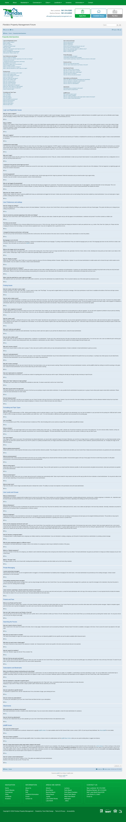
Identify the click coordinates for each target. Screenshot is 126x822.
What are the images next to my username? (12, 64)
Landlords (58, 2)
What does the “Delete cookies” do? (11, 52)
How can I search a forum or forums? (71, 69)
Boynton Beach (50, 792)
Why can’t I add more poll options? (10, 78)
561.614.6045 (66, 13)
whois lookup (100, 746)
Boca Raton (49, 790)
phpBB (27, 243)
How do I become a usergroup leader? (72, 47)
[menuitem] (11, 30)
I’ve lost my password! (8, 50)
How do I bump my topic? (8, 89)
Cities (48, 2)
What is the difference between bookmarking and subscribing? (77, 79)
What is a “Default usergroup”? (70, 50)
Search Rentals (9, 790)
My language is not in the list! (9, 62)
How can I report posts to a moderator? (11, 85)
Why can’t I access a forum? (9, 81)
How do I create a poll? (8, 77)
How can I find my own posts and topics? (72, 74)
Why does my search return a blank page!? (73, 72)
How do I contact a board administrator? (72, 98)
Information (80, 2)
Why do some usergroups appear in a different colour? (75, 48)
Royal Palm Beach (70, 794)
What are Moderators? (68, 43)
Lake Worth (49, 801)
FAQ (26, 792)
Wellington (67, 798)
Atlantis (48, 788)
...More (66, 801)
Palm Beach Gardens (70, 792)
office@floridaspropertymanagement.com (59, 16)
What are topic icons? (8, 104)
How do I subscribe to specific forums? (72, 82)
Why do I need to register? (9, 42)
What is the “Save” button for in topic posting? (13, 86)
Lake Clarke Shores (52, 798)
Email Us (89, 796)
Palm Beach (68, 790)
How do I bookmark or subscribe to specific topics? (74, 80)
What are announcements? (9, 100)
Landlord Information (32, 794)
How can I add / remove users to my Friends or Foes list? (76, 64)
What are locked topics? (8, 103)
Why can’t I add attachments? (9, 82)
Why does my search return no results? (72, 70)
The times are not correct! (8, 60)
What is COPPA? (7, 43)
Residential (25, 2)
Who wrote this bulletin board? (70, 94)
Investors (68, 2)
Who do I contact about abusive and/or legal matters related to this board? (79, 96)
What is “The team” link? (69, 51)
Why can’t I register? (7, 44)
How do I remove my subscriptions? (71, 83)
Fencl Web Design (47, 811)
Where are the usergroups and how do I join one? (74, 46)
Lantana (66, 788)
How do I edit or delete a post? (9, 74)
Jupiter (48, 796)
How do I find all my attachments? (71, 89)
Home (7, 2)
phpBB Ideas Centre (66, 738)
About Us (28, 788)
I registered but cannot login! (9, 46)
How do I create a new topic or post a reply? (12, 72)
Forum (27, 796)
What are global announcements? (10, 99)
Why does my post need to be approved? (12, 87)
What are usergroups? (68, 44)
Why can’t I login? (7, 47)
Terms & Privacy (60, 811)
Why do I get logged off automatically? (11, 51)
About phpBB (103, 730)
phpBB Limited (42, 730)
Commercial (37, 2)
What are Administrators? (69, 42)
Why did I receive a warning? (9, 83)
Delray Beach (50, 794)
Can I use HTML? (7, 95)
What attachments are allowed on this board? (73, 88)
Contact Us (28, 798)
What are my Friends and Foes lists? (71, 63)
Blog (26, 790)
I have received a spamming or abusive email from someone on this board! (79, 58)
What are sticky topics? (8, 101)
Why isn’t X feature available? (70, 95)
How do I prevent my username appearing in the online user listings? (17, 58)
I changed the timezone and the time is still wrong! (14, 61)
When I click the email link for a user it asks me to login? (15, 68)
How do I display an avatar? (9, 65)
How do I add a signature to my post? (11, 75)
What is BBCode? (7, 93)
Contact (90, 2)
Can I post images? (7, 97)
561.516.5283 (66, 10)
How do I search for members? (70, 73)
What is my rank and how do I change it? (12, 66)
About (15, 2)
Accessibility (71, 811)
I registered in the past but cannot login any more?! (14, 48)
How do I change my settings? (9, 57)
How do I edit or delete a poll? (9, 79)
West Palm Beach (69, 796)
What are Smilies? (7, 96)
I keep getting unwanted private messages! (73, 57)
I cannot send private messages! (70, 56)
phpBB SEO (65, 775)
